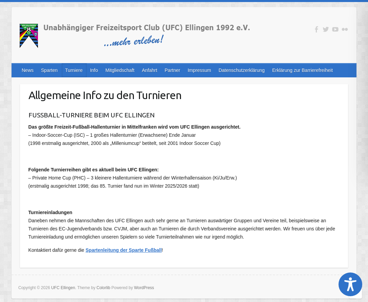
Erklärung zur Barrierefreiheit (302, 70)
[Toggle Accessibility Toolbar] (350, 284)
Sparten (49, 70)
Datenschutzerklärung (242, 70)
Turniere (74, 70)
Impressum (199, 70)
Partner (172, 70)
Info (94, 70)
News (28, 70)
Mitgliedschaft (120, 70)
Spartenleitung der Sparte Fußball (124, 250)
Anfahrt (149, 70)
